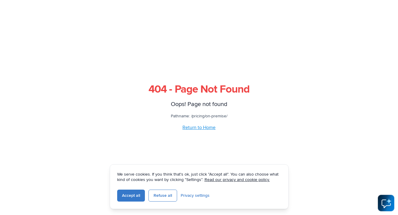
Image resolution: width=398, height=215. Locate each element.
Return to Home (199, 127)
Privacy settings (195, 195)
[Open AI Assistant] (386, 203)
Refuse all (163, 195)
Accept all (131, 195)
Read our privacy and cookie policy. (237, 179)
